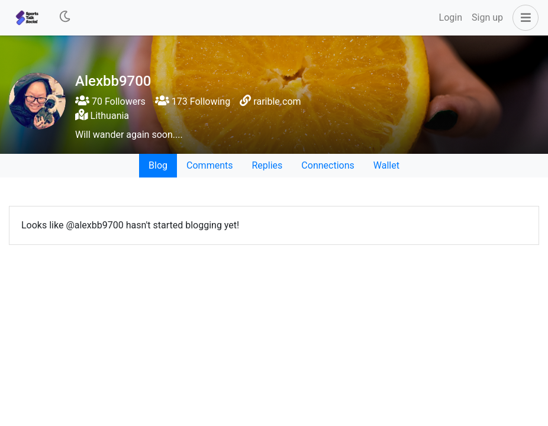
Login (450, 17)
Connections (327, 165)
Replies (267, 165)
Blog (158, 165)
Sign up (487, 17)
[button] (523, 18)
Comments (209, 165)
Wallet (386, 165)
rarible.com (277, 101)
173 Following (192, 101)
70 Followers (110, 101)
